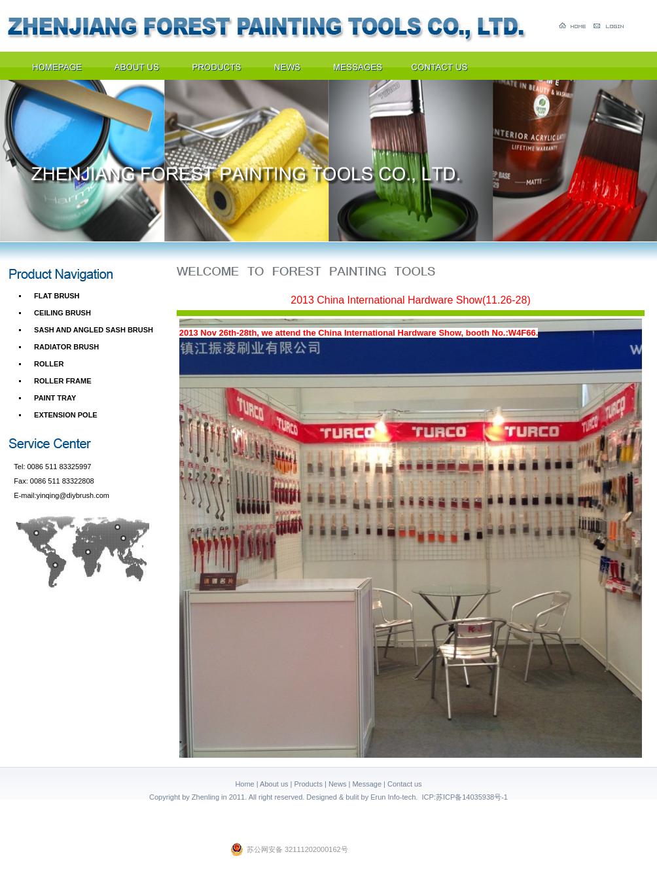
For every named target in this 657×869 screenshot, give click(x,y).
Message (367, 784)
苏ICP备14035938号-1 (472, 797)
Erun (377, 797)
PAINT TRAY (55, 398)
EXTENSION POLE (66, 415)
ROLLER (48, 364)
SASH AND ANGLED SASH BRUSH (93, 330)
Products (308, 784)
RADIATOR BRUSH (66, 347)
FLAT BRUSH (56, 296)
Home (244, 784)
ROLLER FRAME (62, 381)
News (337, 784)
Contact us (404, 784)
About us (274, 784)
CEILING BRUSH (62, 313)
